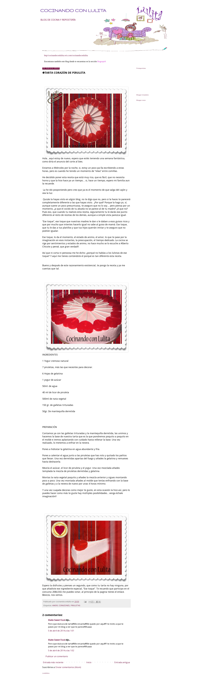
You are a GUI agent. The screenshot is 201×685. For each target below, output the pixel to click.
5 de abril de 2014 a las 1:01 (61, 630)
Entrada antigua (122, 662)
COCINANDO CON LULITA (73, 10)
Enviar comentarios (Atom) (68, 667)
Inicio (88, 662)
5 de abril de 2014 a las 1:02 (61, 650)
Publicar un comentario (57, 656)
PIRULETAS (75, 605)
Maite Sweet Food (56, 620)
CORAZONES (64, 605)
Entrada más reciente (53, 662)
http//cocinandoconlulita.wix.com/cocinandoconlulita (66, 55)
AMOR (55, 605)
